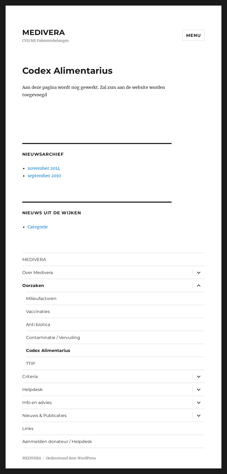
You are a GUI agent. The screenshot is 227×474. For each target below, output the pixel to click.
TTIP (30, 363)
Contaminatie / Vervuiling (53, 337)
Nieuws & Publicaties (44, 415)
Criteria (30, 376)
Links (27, 428)
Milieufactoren (41, 298)
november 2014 (44, 168)
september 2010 (44, 175)
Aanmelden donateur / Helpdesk (57, 441)
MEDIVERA (43, 32)
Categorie (38, 226)
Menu (193, 35)
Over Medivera (37, 272)
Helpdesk (32, 389)
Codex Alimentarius (48, 350)
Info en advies (37, 402)
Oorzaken (33, 285)
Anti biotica (38, 324)
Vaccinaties (38, 311)
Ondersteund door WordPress (71, 458)
